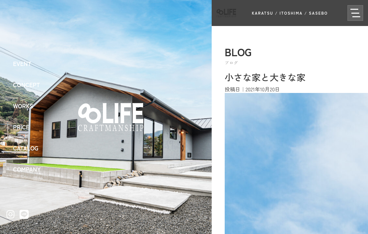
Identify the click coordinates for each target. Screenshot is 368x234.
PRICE (21, 127)
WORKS (23, 105)
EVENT (22, 63)
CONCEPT (26, 84)
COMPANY (27, 169)
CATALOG (25, 148)
